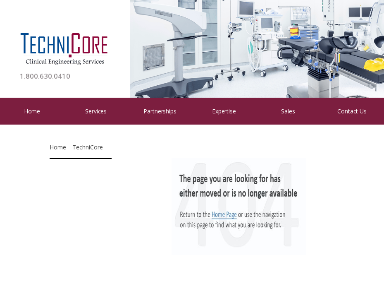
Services (96, 111)
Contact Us (352, 111)
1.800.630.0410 (45, 76)
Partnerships (159, 111)
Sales (288, 111)
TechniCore (87, 147)
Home (32, 111)
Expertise (224, 111)
